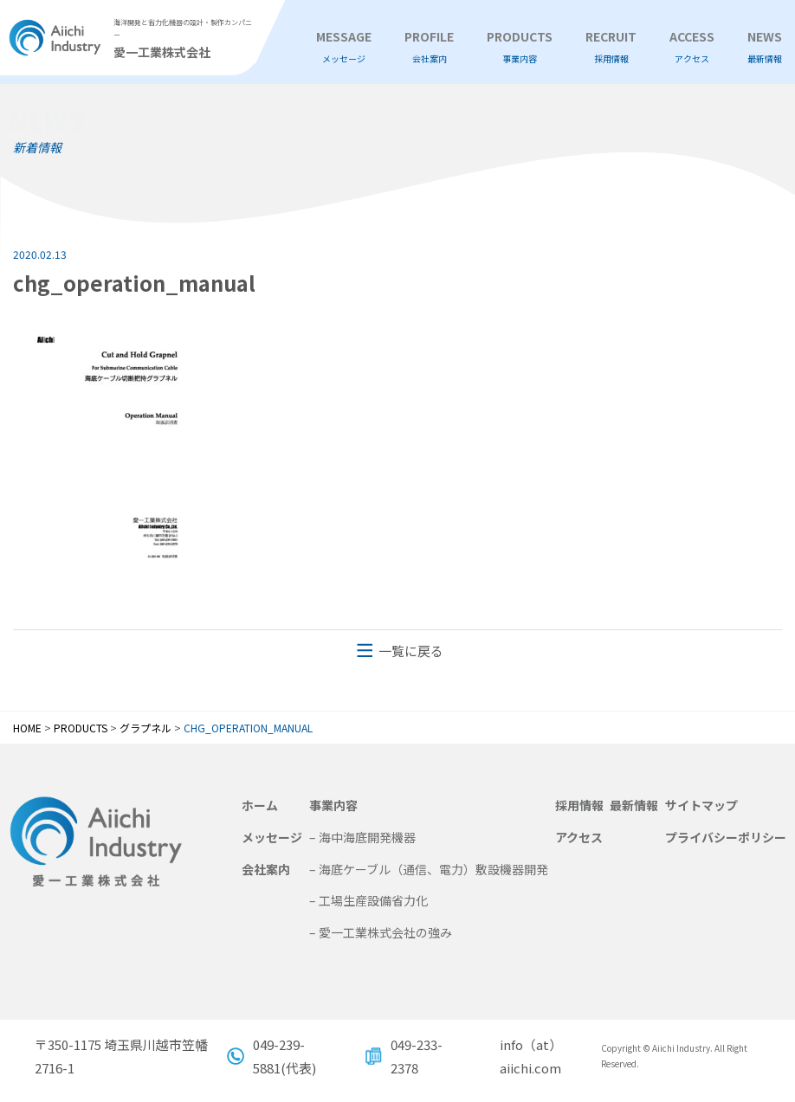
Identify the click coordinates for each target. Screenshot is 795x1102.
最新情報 (634, 805)
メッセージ (272, 837)
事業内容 (333, 805)
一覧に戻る (410, 650)
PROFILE (429, 47)
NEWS (764, 47)
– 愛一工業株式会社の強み (380, 932)
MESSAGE (344, 47)
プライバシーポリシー (725, 837)
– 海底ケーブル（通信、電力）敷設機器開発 (428, 869)
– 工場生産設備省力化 (368, 900)
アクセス (579, 837)
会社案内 (266, 869)
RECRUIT (611, 47)
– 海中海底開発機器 (362, 837)
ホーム (260, 805)
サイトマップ (701, 805)
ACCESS (691, 47)
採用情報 (579, 805)
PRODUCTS (520, 47)
